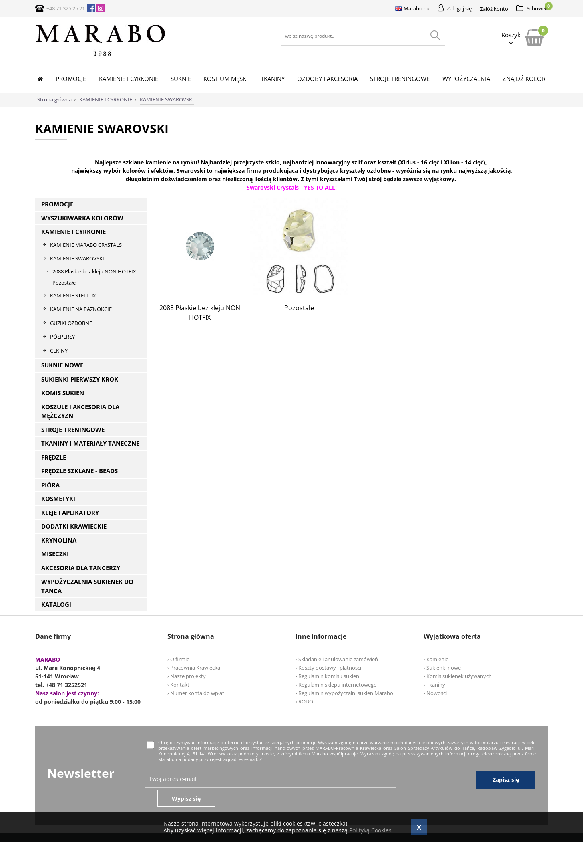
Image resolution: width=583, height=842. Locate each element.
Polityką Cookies (370, 830)
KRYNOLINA (58, 540)
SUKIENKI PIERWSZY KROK (79, 379)
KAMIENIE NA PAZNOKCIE (81, 309)
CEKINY (59, 350)
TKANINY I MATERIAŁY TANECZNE (90, 443)
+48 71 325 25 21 (65, 8)
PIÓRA (50, 485)
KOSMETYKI (58, 499)
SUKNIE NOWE (62, 365)
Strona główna (54, 99)
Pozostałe (64, 282)
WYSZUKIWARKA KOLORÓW (82, 218)
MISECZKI (55, 554)
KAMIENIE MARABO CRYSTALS (86, 244)
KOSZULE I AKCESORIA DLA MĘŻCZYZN (80, 411)
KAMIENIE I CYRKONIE (73, 232)
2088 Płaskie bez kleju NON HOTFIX (94, 271)
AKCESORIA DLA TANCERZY (80, 568)
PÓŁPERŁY (62, 336)
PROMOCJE (57, 204)
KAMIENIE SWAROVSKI (77, 258)
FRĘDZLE (53, 457)
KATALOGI (56, 604)
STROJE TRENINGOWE (73, 430)
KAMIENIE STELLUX (73, 295)
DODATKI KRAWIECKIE (74, 526)
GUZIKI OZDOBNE (71, 323)
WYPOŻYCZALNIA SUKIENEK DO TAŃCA (87, 586)
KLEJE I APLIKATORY (70, 513)
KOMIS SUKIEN (62, 393)
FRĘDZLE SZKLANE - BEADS (79, 471)
